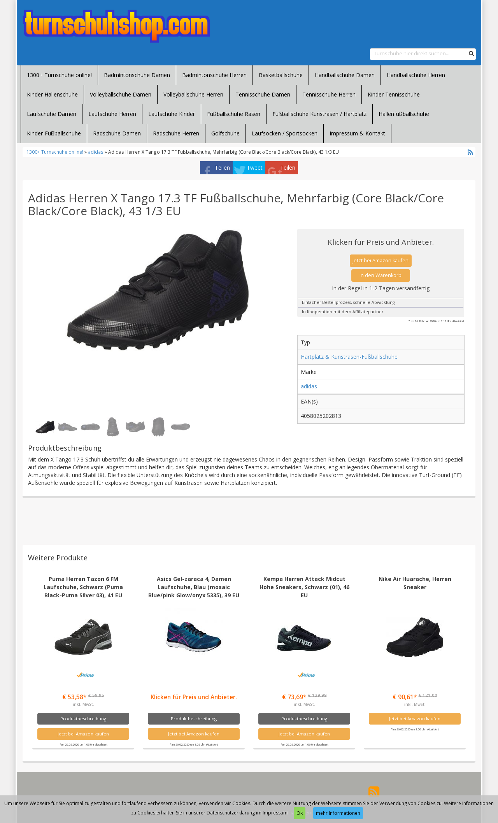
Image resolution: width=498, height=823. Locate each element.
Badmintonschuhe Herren (214, 75)
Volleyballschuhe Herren (193, 94)
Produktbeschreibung (83, 718)
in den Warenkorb (380, 275)
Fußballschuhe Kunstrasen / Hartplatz (319, 114)
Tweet (255, 167)
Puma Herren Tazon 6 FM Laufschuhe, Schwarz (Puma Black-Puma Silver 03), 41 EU (83, 587)
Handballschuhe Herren (416, 75)
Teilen (222, 167)
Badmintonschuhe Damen (137, 75)
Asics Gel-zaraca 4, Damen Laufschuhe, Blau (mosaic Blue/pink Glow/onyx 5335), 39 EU (193, 587)
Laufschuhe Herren (112, 114)
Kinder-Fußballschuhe (54, 133)
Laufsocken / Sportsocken (284, 133)
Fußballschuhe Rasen (233, 114)
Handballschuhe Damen (345, 75)
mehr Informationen (338, 813)
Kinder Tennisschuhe (394, 94)
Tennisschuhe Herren (329, 94)
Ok (299, 813)
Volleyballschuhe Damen (120, 94)
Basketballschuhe (281, 75)
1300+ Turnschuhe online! (59, 75)
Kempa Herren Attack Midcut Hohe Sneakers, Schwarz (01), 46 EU (304, 587)
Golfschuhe (225, 133)
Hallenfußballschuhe (404, 114)
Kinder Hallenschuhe (52, 94)
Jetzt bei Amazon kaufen (380, 260)
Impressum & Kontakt (357, 133)
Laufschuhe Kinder (171, 114)
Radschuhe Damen (117, 133)
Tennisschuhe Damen (262, 94)
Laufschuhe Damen (51, 114)
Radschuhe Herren (176, 133)
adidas (95, 152)
